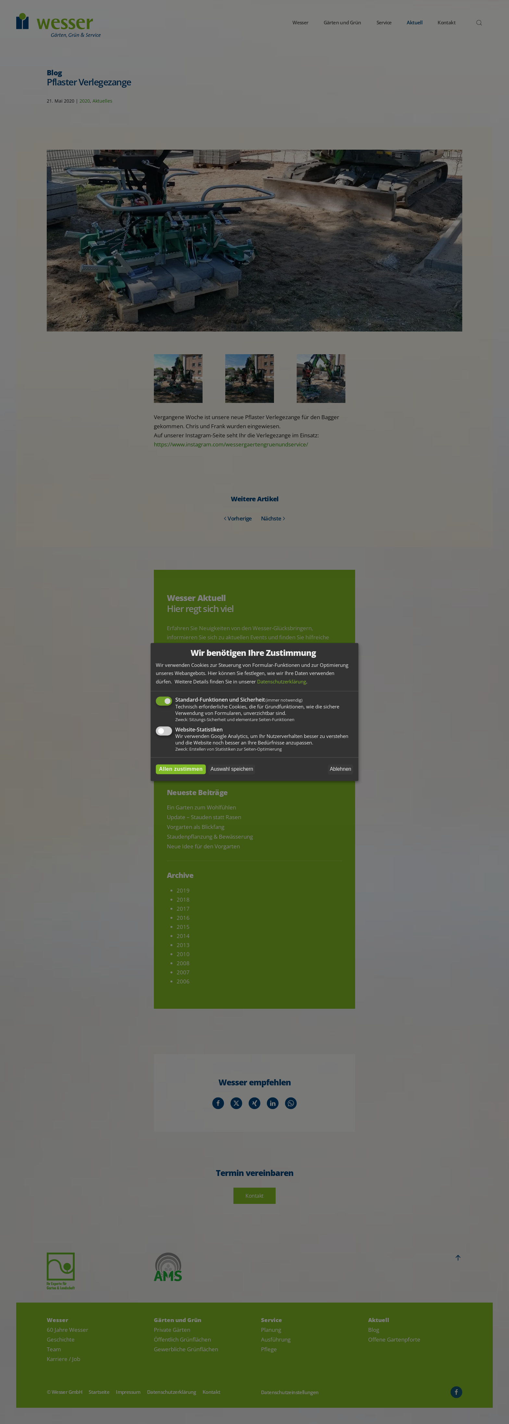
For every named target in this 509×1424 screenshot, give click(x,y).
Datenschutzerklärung (281, 681)
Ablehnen (340, 769)
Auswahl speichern (232, 769)
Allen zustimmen (181, 769)
